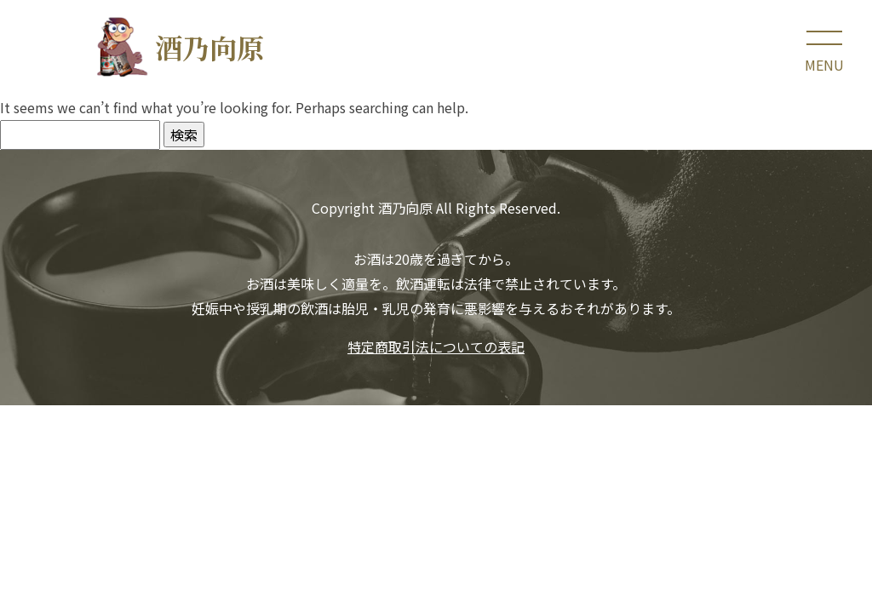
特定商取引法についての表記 (436, 346)
